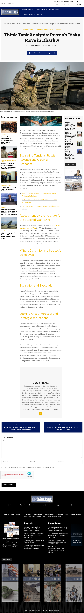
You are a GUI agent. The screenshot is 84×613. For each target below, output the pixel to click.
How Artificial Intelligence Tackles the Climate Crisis (63, 428)
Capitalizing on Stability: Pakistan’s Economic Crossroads (21, 428)
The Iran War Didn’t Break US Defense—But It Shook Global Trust (8, 235)
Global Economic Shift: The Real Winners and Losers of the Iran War (8, 166)
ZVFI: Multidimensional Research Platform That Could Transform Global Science (56, 549)
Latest (58, 29)
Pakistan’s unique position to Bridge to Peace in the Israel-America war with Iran (9, 211)
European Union (6, 185)
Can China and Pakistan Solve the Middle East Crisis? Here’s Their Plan (58, 535)
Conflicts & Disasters (30, 24)
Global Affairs (15, 24)
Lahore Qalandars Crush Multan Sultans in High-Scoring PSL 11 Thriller (8, 140)
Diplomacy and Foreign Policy (8, 161)
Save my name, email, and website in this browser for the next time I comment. (30, 467)
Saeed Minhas (34, 45)
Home (6, 24)
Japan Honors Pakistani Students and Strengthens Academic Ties (57, 542)
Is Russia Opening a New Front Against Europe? (8, 189)
